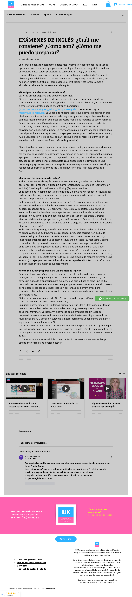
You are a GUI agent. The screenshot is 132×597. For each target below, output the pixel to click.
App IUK (47, 15)
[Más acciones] (111, 32)
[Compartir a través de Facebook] (20, 351)
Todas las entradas (15, 15)
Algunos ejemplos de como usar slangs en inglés (106, 405)
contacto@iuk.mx (29, 514)
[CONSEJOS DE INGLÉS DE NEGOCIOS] (66, 388)
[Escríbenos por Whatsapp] (112, 298)
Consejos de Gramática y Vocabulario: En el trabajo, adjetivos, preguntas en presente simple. (23, 405)
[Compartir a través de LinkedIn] (32, 351)
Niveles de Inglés (64, 15)
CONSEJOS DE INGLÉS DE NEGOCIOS (64, 405)
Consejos (34, 15)
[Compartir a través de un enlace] (39, 351)
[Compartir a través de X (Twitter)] (26, 351)
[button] (108, 4)
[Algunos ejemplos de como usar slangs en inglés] (107, 388)
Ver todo (122, 373)
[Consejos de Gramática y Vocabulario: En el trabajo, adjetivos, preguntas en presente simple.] (24, 388)
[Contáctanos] (66, 539)
